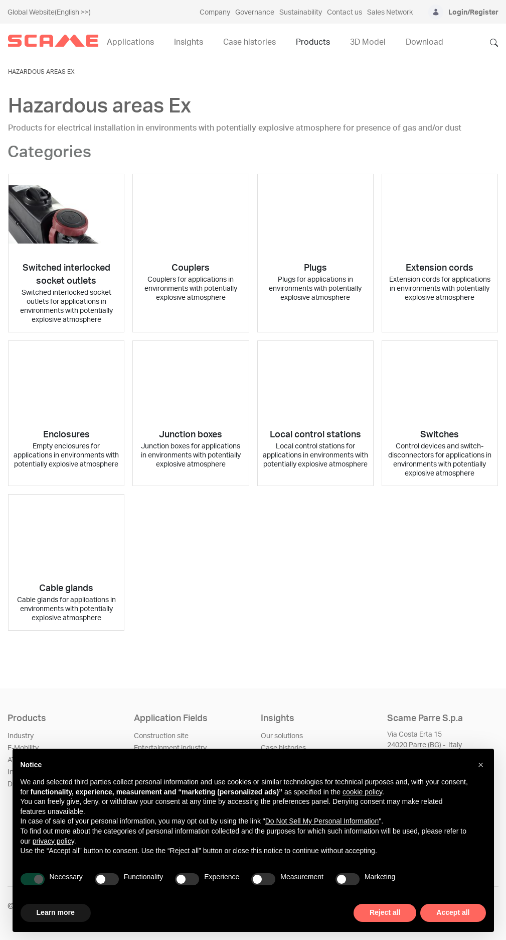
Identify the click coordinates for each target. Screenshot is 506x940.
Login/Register (473, 12)
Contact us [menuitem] (344, 12)
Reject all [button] (385, 912)
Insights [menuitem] (188, 42)
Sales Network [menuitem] (390, 12)
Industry (21, 736)
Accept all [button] (452, 912)
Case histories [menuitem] (249, 42)
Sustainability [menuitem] (300, 12)
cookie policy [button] (362, 792)
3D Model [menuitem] (368, 42)
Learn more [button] (56, 912)
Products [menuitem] (313, 42)
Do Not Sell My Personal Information (322, 821)
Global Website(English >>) (49, 12)
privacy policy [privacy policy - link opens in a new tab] (53, 841)
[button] (481, 765)
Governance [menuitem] (254, 12)
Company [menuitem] (215, 12)
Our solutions (282, 736)
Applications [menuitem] (130, 42)
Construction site (161, 736)
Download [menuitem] (424, 42)
